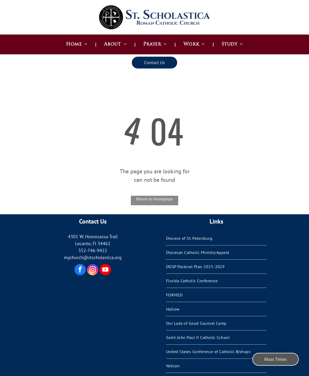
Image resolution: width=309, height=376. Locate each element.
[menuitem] (77, 44)
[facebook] (80, 270)
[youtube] (105, 270)
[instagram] (92, 270)
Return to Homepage (154, 198)
